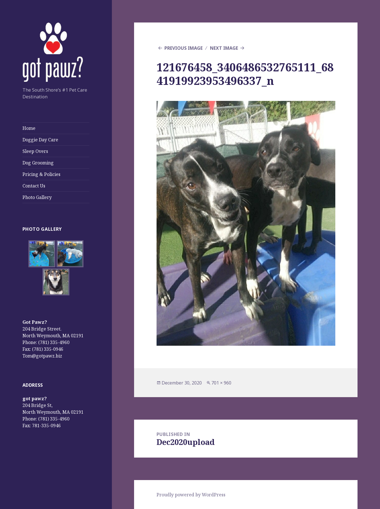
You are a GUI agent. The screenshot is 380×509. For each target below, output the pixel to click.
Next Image (224, 48)
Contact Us (33, 186)
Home (28, 128)
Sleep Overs (35, 151)
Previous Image (183, 48)
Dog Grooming (38, 163)
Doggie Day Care (40, 140)
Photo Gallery (37, 197)
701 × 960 (221, 383)
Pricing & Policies (41, 174)
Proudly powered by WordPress (191, 495)
